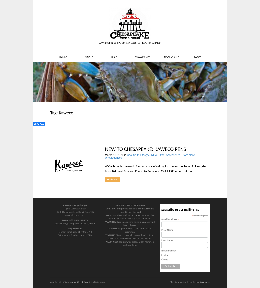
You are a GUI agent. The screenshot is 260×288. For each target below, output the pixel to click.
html (165, 255)
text (165, 259)
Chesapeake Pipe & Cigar (77, 282)
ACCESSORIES (142, 56)
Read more (112, 179)
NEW (154, 155)
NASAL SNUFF (171, 56)
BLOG (197, 56)
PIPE (114, 56)
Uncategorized (113, 157)
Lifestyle (145, 155)
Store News (188, 155)
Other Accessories (169, 155)
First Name (167, 230)
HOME (63, 56)
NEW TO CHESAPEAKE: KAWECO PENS (145, 149)
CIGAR (89, 56)
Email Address (170, 219)
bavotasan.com (202, 282)
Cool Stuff (133, 155)
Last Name (167, 240)
